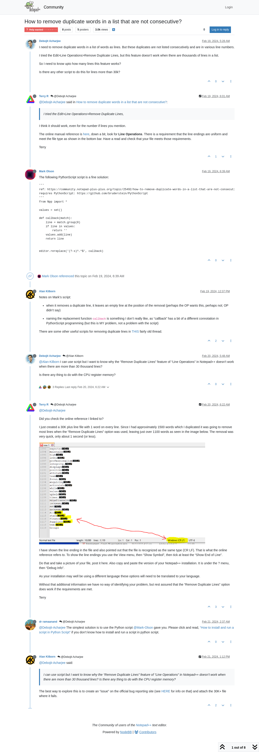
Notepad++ (143, 725)
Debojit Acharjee (50, 41)
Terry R (43, 96)
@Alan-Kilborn (49, 362)
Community (54, 7)
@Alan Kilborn (73, 355)
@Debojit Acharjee (63, 96)
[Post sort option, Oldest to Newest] (204, 29)
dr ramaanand (48, 621)
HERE (165, 691)
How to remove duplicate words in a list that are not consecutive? (121, 102)
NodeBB (126, 732)
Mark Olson (46, 171)
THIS (135, 331)
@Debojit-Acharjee (52, 102)
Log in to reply (220, 29)
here (86, 134)
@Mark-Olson (143, 627)
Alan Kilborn (47, 291)
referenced (66, 276)
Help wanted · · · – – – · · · (41, 29)
